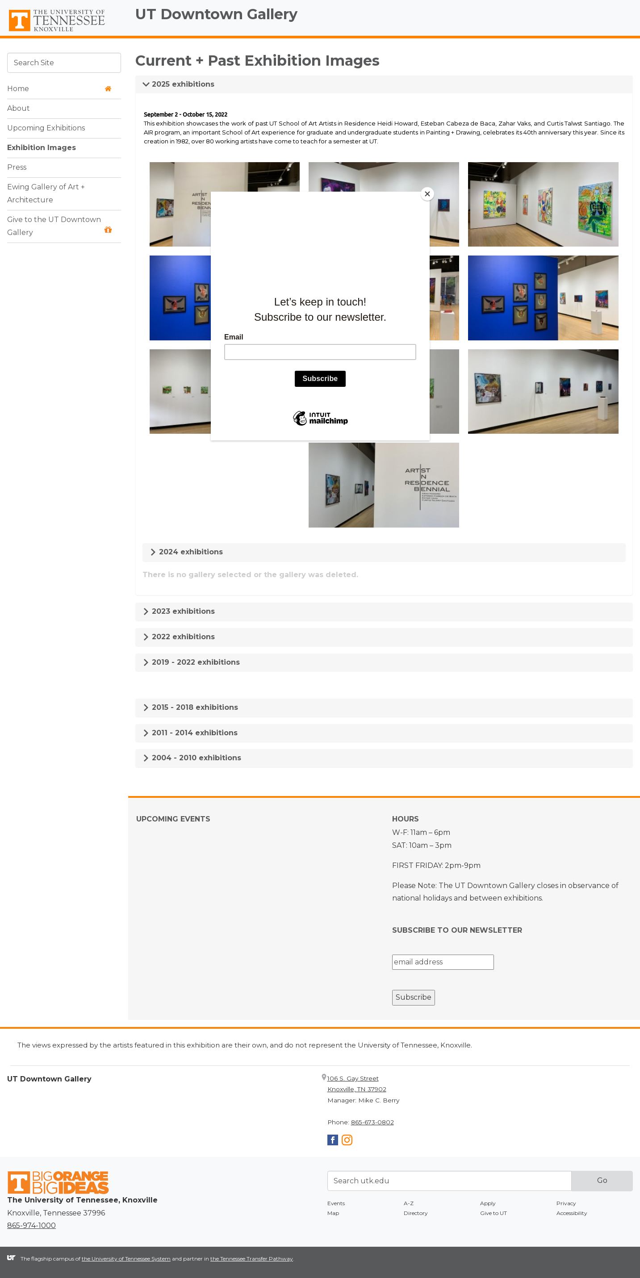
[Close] (427, 194)
